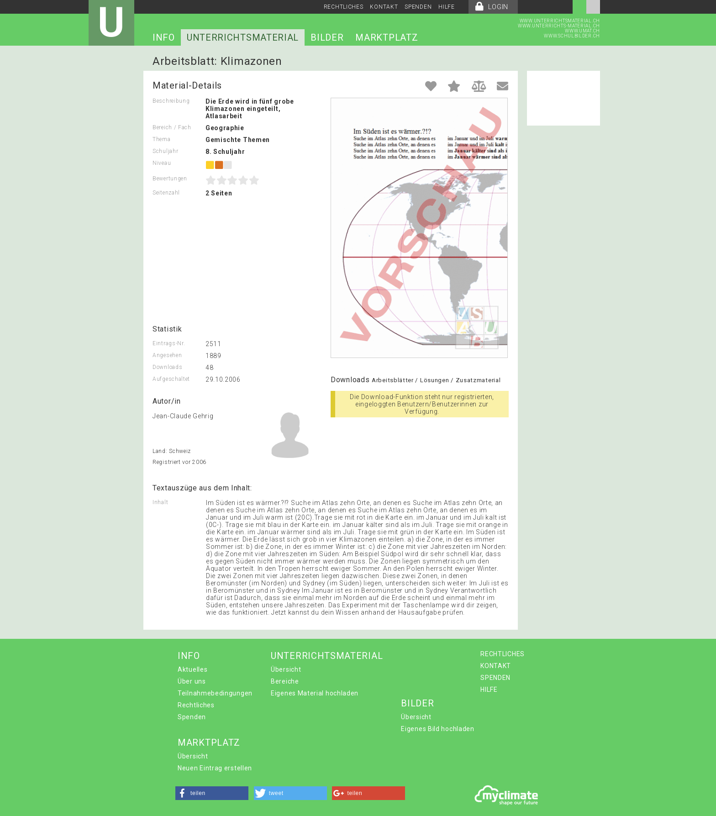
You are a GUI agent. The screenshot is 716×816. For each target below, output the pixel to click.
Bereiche (285, 681)
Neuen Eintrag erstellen (215, 768)
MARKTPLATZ (386, 37)
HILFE (446, 7)
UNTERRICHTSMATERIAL (243, 37)
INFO (164, 37)
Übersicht (286, 669)
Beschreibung (171, 101)
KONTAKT (384, 7)
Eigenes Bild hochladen (437, 728)
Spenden (192, 717)
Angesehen (167, 355)
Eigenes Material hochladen (314, 693)
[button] (211, 793)
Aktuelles (192, 669)
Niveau (162, 163)
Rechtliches (196, 705)
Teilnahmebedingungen (215, 693)
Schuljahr (165, 151)
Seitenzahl (166, 193)
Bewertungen (170, 178)
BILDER (327, 37)
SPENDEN (418, 7)
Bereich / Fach (172, 127)
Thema (162, 139)
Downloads (167, 367)
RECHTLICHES (343, 7)
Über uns (192, 681)
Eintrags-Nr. (169, 343)
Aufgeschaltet (171, 379)
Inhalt (160, 502)
